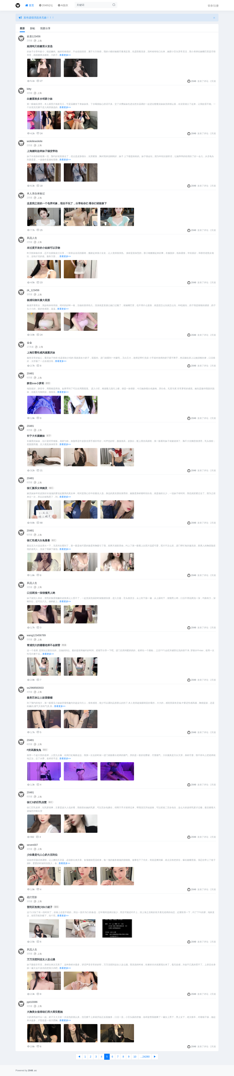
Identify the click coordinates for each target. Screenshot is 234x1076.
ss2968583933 (35, 687)
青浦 (64, 645)
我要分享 (45, 28)
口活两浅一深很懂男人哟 (41, 592)
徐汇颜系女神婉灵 (37, 488)
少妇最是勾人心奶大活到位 (42, 854)
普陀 (56, 907)
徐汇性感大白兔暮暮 (38, 540)
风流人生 (32, 237)
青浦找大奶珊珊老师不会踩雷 (43, 645)
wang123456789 (36, 635)
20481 (30, 373)
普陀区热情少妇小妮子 (39, 907)
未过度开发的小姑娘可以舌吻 (43, 247)
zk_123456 (33, 290)
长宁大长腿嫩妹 (36, 435)
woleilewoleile (35, 141)
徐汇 (51, 488)
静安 (48, 383)
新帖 (32, 28)
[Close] (214, 17)
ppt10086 (32, 1001)
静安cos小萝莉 (35, 383)
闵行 (45, 750)
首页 (29, 5)
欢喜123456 (34, 36)
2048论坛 (46, 5)
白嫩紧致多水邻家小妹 (39, 98)
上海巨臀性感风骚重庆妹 (41, 352)
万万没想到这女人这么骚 (41, 959)
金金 (29, 342)
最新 (22, 28)
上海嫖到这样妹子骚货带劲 (42, 151)
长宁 (49, 435)
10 (134, 1056)
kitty (29, 88)
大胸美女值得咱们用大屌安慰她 (45, 1011)
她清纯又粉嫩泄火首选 (39, 46)
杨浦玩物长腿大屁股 (38, 300)
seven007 (32, 844)
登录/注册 (213, 5)
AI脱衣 (63, 5)
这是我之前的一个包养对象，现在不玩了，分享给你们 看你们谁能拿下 (67, 203)
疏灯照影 (32, 897)
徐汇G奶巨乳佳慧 (37, 802)
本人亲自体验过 (36, 193)
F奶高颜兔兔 (34, 749)
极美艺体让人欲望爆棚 (39, 697)
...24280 (145, 1056)
